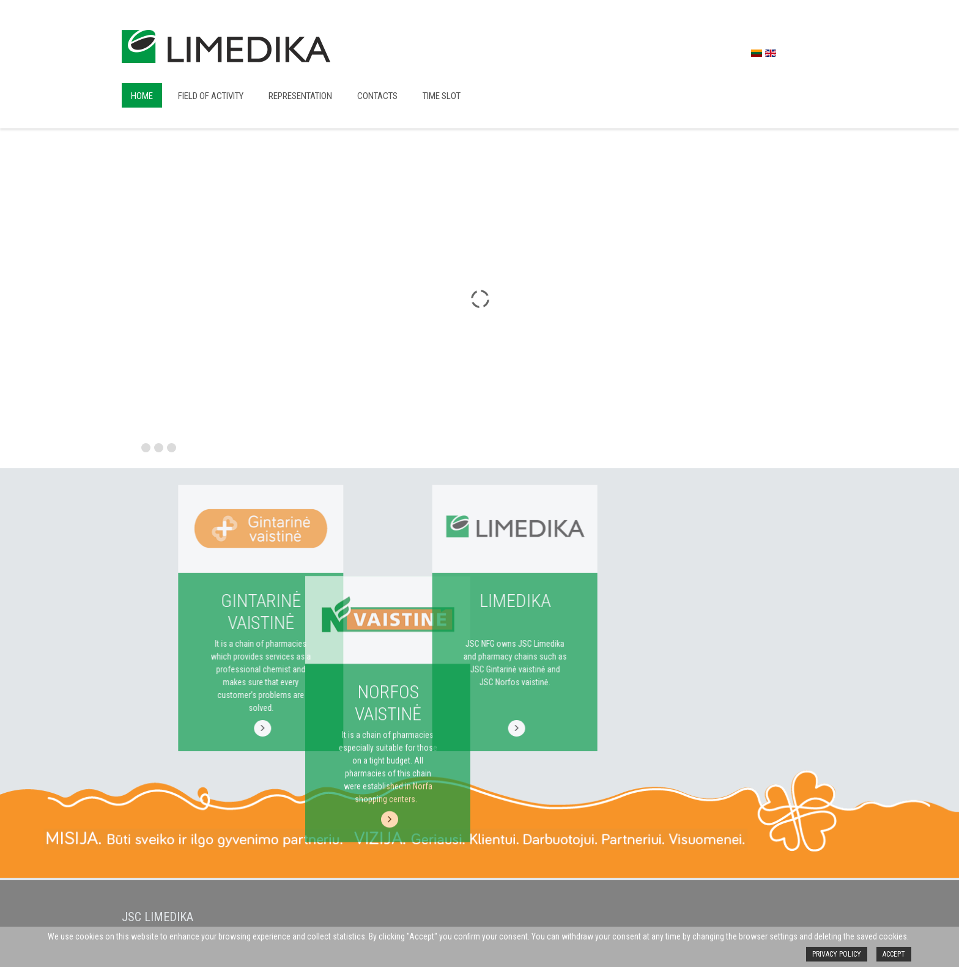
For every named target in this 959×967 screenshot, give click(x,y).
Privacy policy (836, 954)
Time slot (442, 95)
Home (142, 95)
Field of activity (210, 95)
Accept (894, 954)
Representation (300, 95)
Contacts (377, 95)
